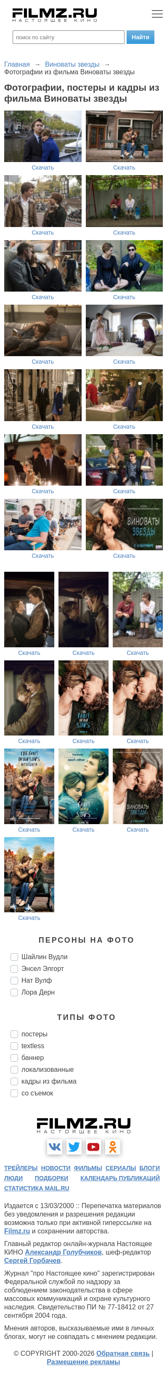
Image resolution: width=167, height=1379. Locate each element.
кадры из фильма (49, 1081)
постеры (34, 1034)
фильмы (88, 1168)
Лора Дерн (38, 992)
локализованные (47, 1069)
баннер (32, 1057)
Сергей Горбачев (32, 1260)
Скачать (43, 167)
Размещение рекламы (83, 1361)
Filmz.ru (17, 1231)
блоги (150, 1168)
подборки (52, 1178)
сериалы (121, 1168)
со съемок (37, 1093)
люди (13, 1178)
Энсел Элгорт (42, 968)
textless (32, 1045)
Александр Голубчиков (63, 1252)
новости (56, 1168)
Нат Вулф (36, 980)
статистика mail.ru (36, 1188)
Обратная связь (123, 1353)
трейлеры (21, 1168)
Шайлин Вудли (44, 956)
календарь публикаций (120, 1178)
